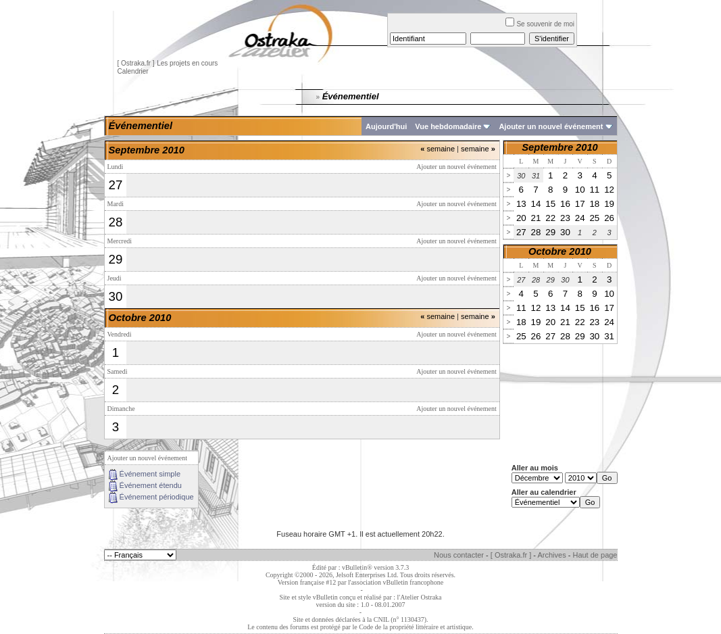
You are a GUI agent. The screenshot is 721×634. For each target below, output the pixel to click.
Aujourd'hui (386, 126)
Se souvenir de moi (539, 24)
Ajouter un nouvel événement (551, 126)
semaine (437, 149)
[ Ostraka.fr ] (136, 63)
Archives (551, 555)
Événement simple (150, 474)
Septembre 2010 (559, 147)
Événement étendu (151, 485)
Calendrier (133, 71)
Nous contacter (459, 555)
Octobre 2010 (559, 251)
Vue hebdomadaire (448, 126)
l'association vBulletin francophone (395, 582)
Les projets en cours (187, 63)
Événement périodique (157, 497)
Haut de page (594, 555)
